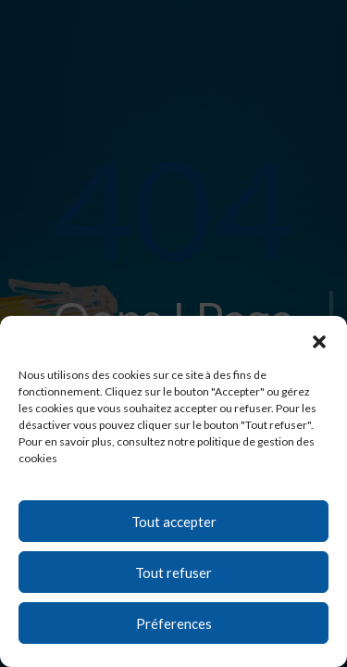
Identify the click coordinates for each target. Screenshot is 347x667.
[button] (319, 339)
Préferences (174, 623)
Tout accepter (174, 521)
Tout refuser (173, 572)
